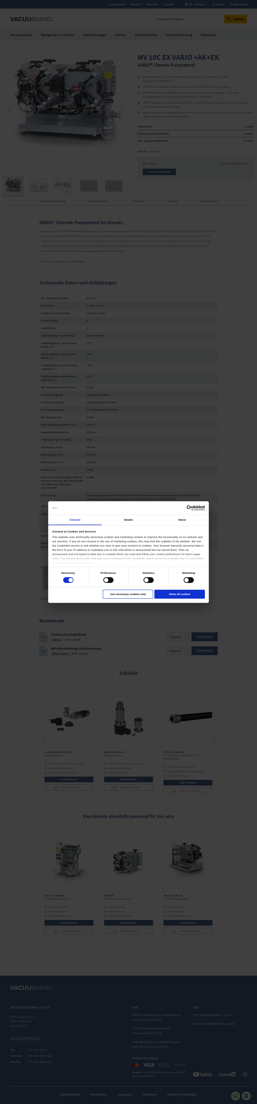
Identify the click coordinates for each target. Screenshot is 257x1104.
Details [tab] (128, 519)
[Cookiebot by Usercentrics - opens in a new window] (189, 508)
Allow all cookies (179, 594)
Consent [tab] (75, 519)
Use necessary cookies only (128, 594)
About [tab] (182, 519)
